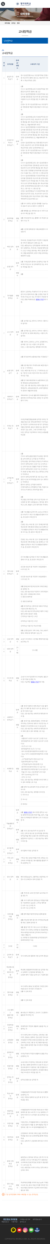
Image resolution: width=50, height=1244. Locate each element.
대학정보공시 (37, 1219)
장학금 (13, 23)
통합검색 (3, 4)
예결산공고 (5, 1221)
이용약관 (14, 1221)
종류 (18, 23)
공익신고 (23, 1221)
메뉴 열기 (46, 4)
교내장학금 (8, 40)
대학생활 (7, 23)
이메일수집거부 (25, 1219)
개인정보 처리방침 (10, 1219)
